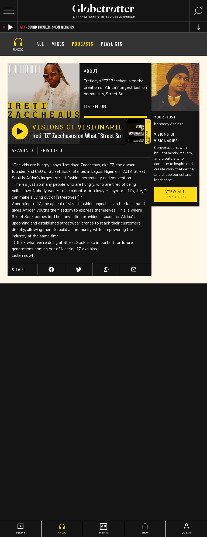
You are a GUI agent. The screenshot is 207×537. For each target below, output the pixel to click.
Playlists (112, 44)
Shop (145, 528)
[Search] (198, 11)
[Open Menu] (9, 11)
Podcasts (82, 44)
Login (186, 528)
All (40, 44)
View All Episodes (175, 194)
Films (20, 528)
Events (103, 528)
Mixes (57, 44)
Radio (62, 528)
